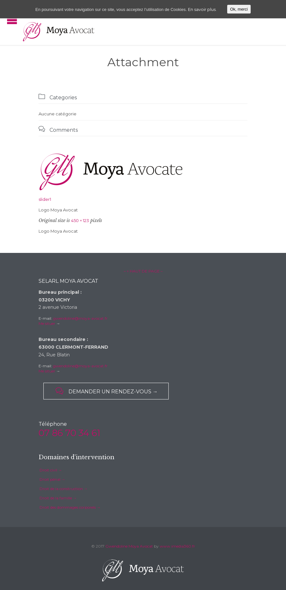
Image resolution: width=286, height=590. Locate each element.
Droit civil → (51, 470)
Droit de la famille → (58, 498)
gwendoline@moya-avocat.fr (80, 318)
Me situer (47, 323)
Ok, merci (239, 9)
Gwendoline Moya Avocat (129, 546)
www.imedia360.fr (177, 546)
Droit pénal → (52, 479)
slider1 (45, 199)
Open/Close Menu (12, 20)
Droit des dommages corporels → (70, 507)
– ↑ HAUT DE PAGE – (143, 271)
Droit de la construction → (64, 488)
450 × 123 (80, 220)
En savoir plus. (202, 9)
